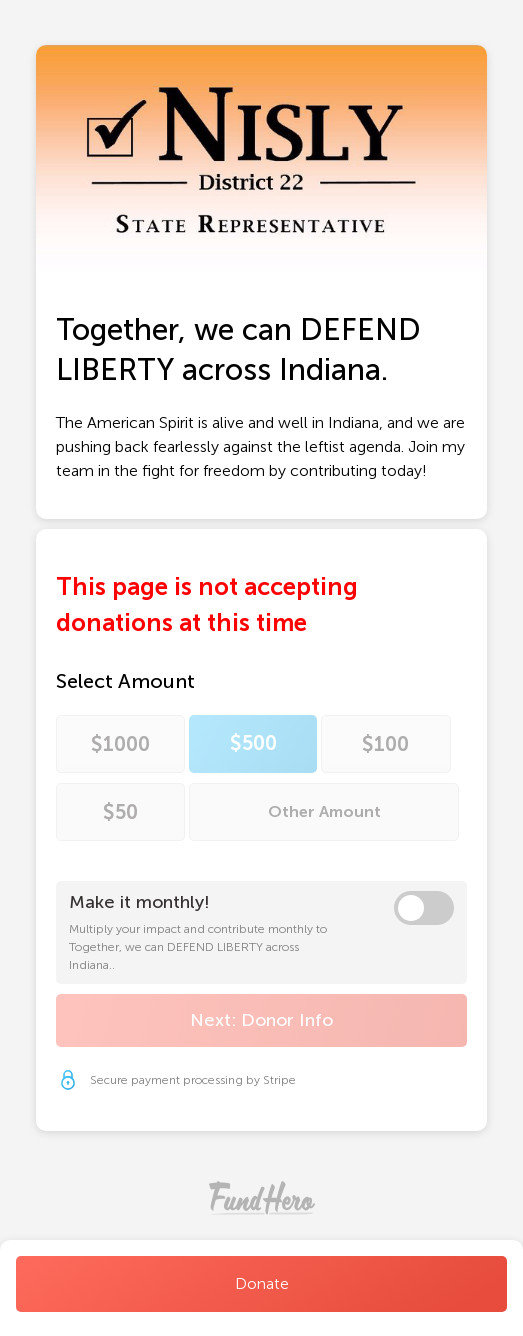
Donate (262, 1283)
